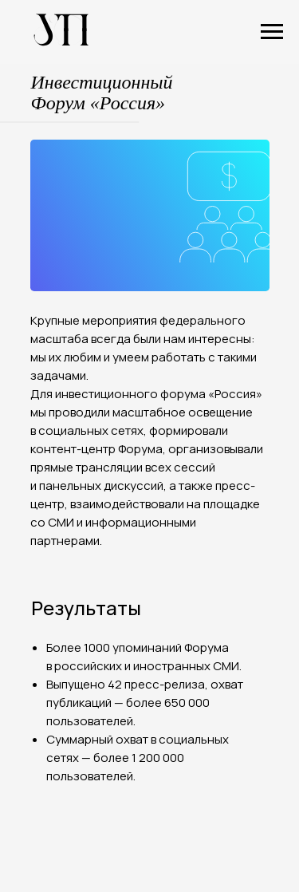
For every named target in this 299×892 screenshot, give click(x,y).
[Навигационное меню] (272, 32)
